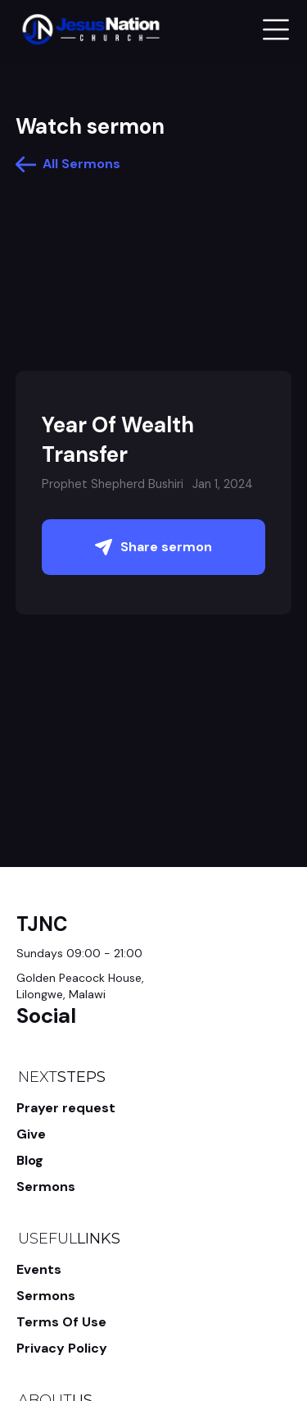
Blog (29, 1160)
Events (38, 1269)
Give (31, 1134)
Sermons (45, 1186)
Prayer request (65, 1107)
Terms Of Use (61, 1321)
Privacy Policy (61, 1348)
